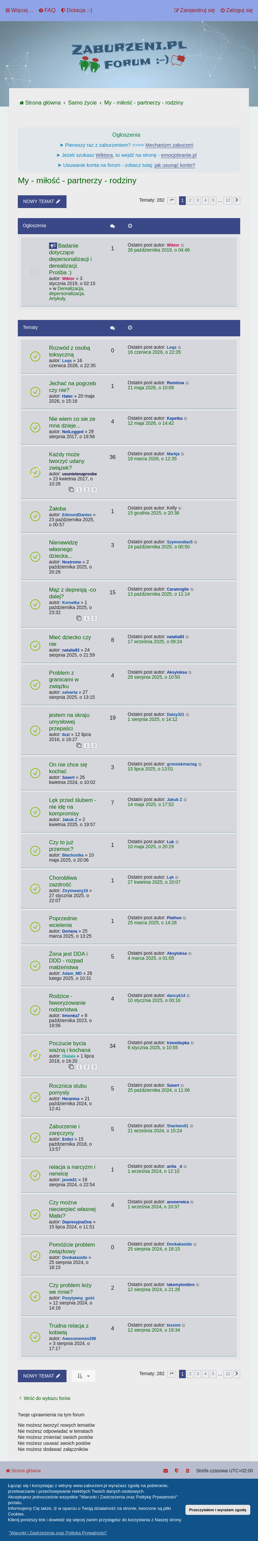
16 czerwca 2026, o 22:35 (154, 352)
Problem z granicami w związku (64, 679)
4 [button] (205, 200)
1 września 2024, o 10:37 (153, 1206)
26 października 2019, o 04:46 (159, 250)
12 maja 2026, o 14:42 (151, 423)
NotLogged (72, 431)
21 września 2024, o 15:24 (155, 1130)
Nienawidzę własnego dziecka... (63, 549)
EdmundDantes (77, 515)
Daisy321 (175, 714)
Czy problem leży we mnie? (70, 1288)
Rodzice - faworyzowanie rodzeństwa (67, 1003)
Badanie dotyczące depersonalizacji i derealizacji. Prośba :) (70, 259)
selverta (69, 692)
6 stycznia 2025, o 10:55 (153, 1047)
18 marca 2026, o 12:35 (152, 458)
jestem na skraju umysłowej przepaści (69, 722)
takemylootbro (181, 1284)
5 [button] (213, 200)
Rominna (175, 383)
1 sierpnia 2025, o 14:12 (152, 719)
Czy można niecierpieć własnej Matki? (72, 1209)
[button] (171, 200)
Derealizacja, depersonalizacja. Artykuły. (67, 293)
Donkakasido (74, 1257)
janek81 (69, 1180)
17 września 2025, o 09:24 (155, 641)
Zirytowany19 (75, 890)
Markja (173, 454)
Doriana (69, 931)
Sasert (68, 777)
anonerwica (178, 1202)
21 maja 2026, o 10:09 (151, 387)
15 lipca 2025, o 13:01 (150, 769)
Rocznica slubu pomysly (68, 1089)
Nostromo (71, 562)
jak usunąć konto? (175, 165)
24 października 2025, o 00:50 (159, 546)
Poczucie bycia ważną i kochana (69, 1046)
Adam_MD (72, 973)
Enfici (67, 1139)
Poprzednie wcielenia (63, 921)
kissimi (174, 1325)
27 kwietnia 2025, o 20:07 (154, 882)
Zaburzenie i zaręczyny (64, 1129)
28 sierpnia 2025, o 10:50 (154, 677)
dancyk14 (176, 995)
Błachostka (73, 855)
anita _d (174, 1166)
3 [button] (198, 200)
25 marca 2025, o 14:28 (152, 922)
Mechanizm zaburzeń (169, 145)
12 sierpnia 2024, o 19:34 (154, 1330)
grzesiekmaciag (182, 764)
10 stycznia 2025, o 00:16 (154, 1000)
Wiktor (68, 278)
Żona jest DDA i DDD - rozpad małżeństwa (68, 960)
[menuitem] (46, 10)
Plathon (174, 918)
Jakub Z (69, 819)
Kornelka (70, 602)
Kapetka (175, 418)
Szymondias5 (180, 542)
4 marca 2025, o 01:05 (151, 958)
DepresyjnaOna (77, 1222)
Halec (67, 396)
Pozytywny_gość (78, 1298)
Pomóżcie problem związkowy (72, 1248)
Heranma (70, 1098)
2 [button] (190, 200)
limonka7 (71, 1015)
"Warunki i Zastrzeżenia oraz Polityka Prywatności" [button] (58, 1532)
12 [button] (227, 200)
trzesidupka (178, 1043)
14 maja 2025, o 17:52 (151, 804)
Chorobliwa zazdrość (63, 881)
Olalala (68, 1056)
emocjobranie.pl (179, 155)
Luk (170, 842)
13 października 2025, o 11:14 (159, 594)
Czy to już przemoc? (61, 845)
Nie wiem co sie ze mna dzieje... (72, 422)
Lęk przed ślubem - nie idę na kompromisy (72, 807)
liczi (66, 734)
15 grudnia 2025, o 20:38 (153, 513)
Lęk (170, 877)
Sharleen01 (177, 1126)
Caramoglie (178, 589)
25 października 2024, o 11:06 (159, 1090)
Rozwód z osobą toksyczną (69, 351)
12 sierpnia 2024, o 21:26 (154, 1289)
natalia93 (70, 650)
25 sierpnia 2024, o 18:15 (154, 1249)
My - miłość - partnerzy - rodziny (77, 180)
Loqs (67, 360)
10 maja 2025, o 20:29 (151, 846)
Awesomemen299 (79, 1338)
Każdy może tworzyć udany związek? (67, 461)
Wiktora (104, 155)
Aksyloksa (177, 672)
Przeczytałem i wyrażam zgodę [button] (217, 1510)
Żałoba (57, 509)
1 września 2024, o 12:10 (153, 1171)
